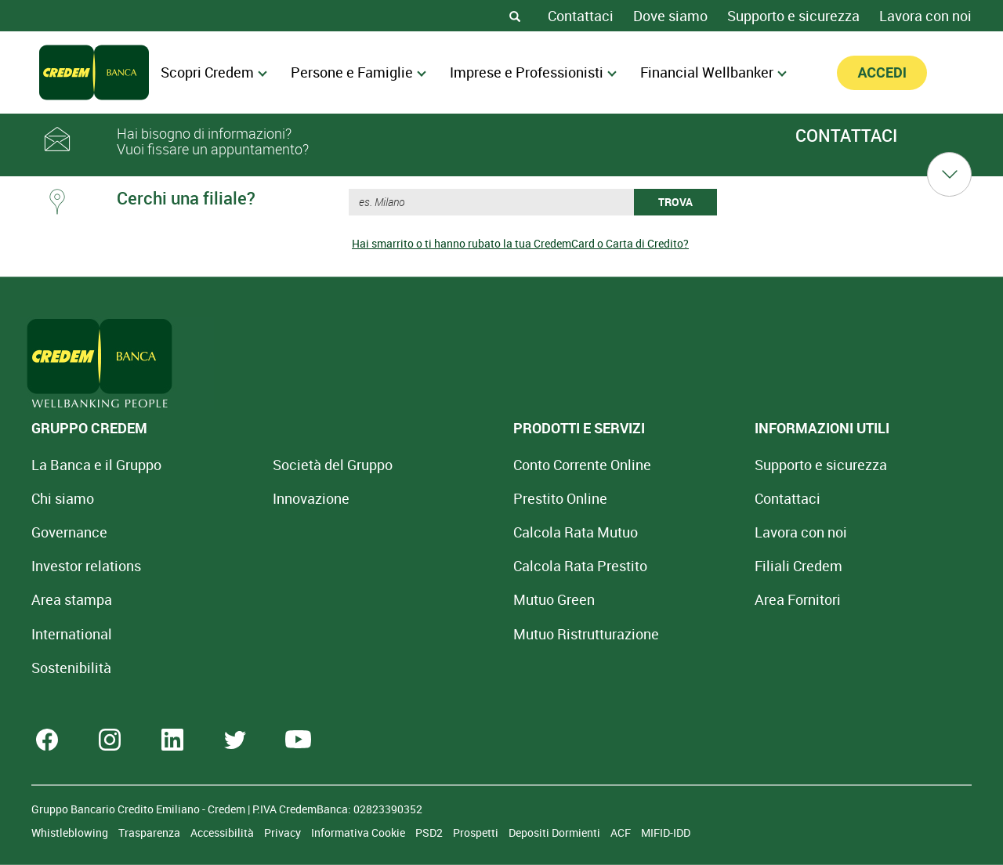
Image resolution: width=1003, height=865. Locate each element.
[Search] (515, 15)
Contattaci (581, 15)
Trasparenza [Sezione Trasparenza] (150, 832)
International (71, 633)
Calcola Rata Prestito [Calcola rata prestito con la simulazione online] (484, 565)
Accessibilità (223, 832)
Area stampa (71, 599)
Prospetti (477, 832)
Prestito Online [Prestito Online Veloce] (464, 498)
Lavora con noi (925, 15)
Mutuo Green (457, 599)
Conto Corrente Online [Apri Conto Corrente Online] (486, 464)
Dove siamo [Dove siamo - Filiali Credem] (670, 15)
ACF (621, 832)
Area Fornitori (653, 599)
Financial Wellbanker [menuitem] (713, 72)
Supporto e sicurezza (793, 15)
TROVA (675, 201)
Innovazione (262, 498)
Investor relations (86, 565)
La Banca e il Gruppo (96, 464)
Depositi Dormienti (556, 832)
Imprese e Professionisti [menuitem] (533, 72)
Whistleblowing (70, 832)
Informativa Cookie (359, 832)
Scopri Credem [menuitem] (214, 72)
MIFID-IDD (665, 832)
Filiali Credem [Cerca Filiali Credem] (653, 565)
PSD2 (430, 832)
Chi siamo (62, 498)
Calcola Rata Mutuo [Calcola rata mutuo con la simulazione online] (479, 532)
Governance (69, 532)
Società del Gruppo (284, 464)
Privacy (283, 832)
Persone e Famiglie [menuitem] (358, 72)
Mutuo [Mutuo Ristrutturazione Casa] (490, 633)
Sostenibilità (71, 667)
